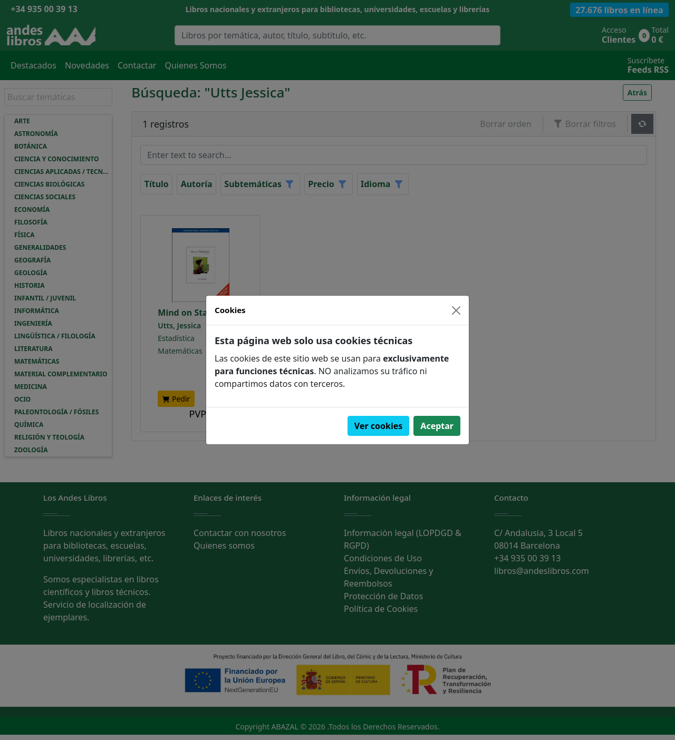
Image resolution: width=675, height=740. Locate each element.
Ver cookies (378, 426)
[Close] (456, 310)
